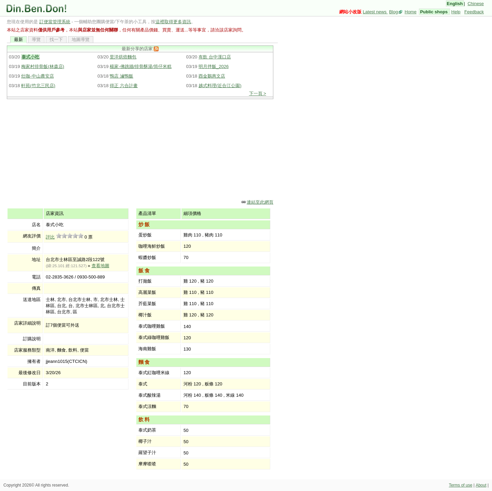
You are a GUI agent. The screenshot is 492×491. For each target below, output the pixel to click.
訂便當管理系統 (54, 21)
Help (456, 11)
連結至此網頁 (260, 202)
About (481, 485)
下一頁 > (257, 93)
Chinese (475, 3)
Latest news (375, 11)
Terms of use (461, 485)
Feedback (474, 11)
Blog (393, 11)
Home (410, 11)
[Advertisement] (142, 148)
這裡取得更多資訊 (173, 21)
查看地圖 (100, 265)
